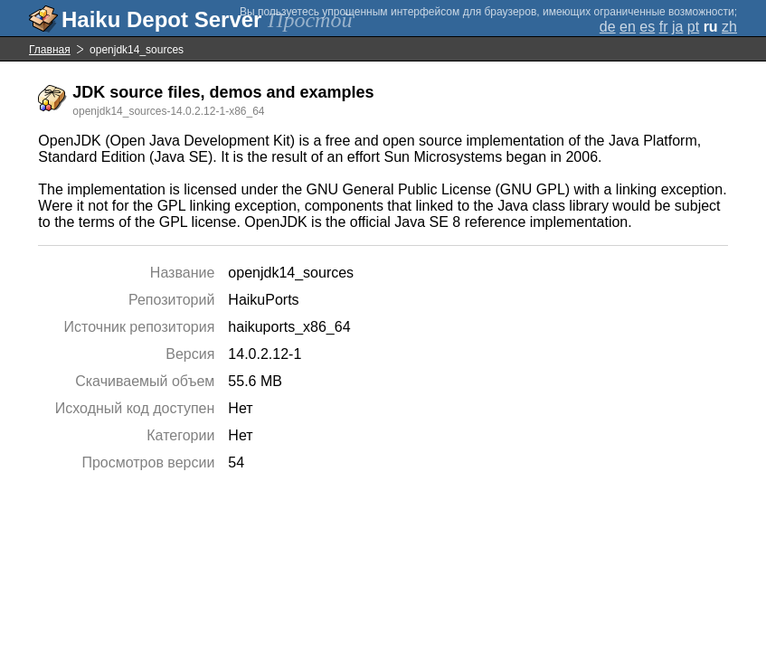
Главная (50, 49)
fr (663, 26)
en (627, 26)
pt (693, 26)
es (647, 26)
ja (677, 26)
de (608, 26)
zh (729, 26)
